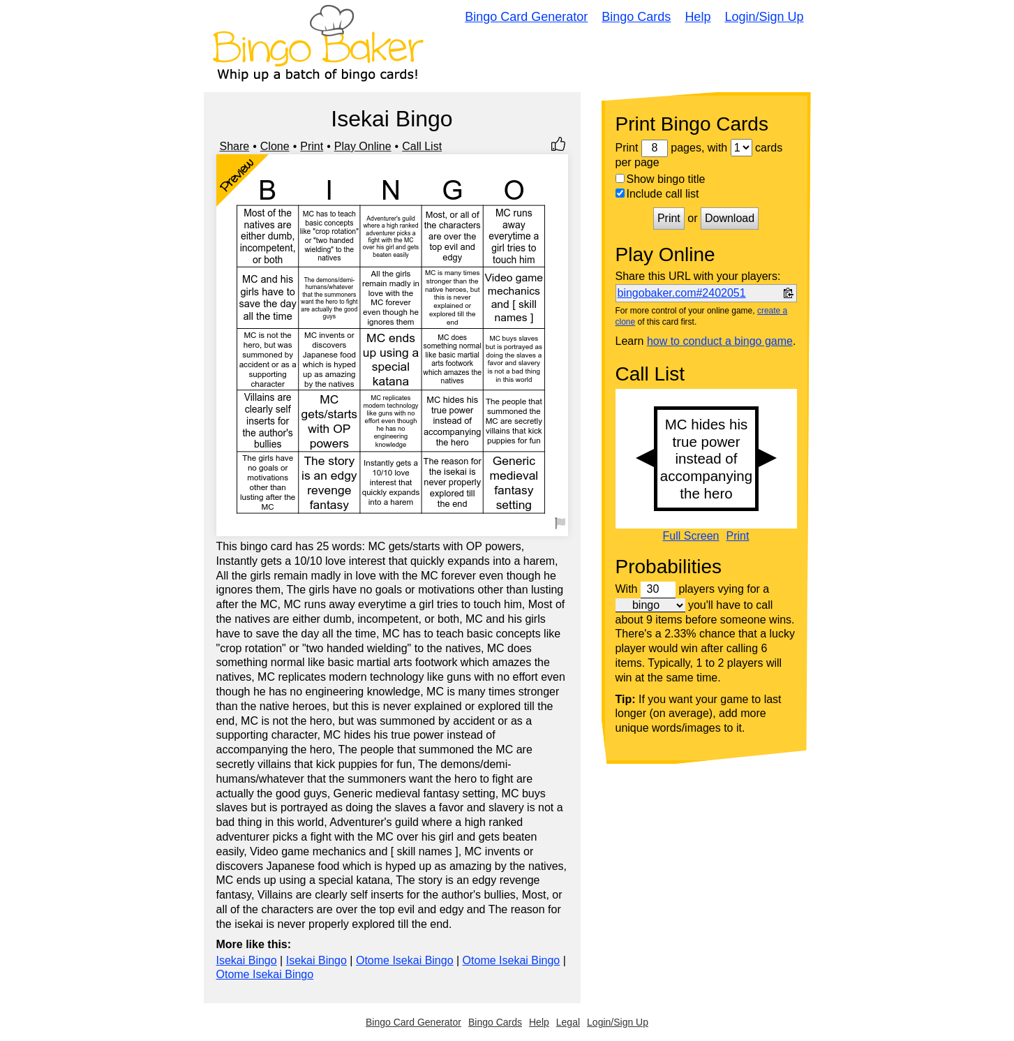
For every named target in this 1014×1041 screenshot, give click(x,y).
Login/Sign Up (763, 17)
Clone (275, 146)
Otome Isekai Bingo (405, 960)
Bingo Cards (636, 17)
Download (729, 218)
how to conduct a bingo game (720, 341)
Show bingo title (661, 179)
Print (311, 146)
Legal (568, 1022)
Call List (422, 146)
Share (235, 146)
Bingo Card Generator (526, 17)
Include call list (657, 194)
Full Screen (691, 536)
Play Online (363, 146)
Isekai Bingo (246, 960)
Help (697, 17)
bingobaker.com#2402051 (682, 293)
